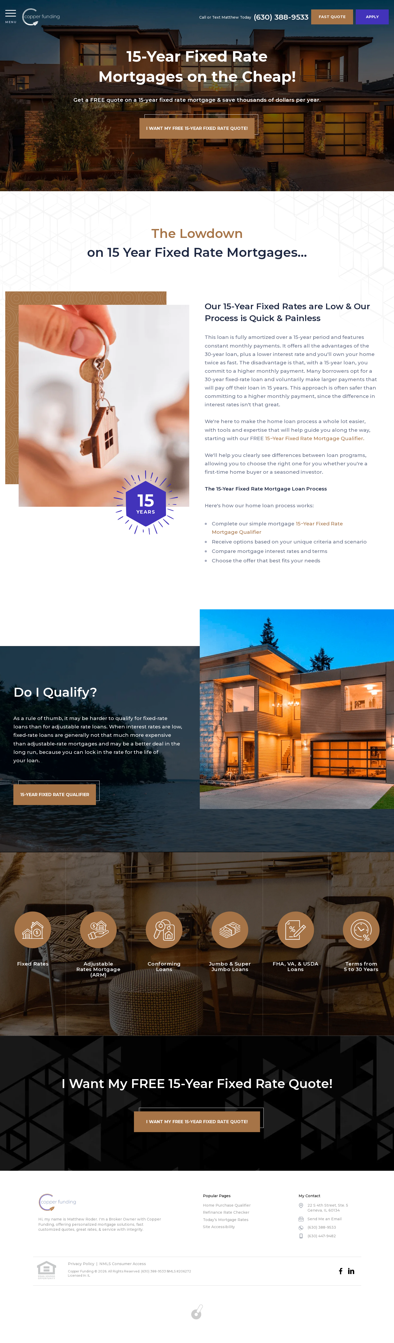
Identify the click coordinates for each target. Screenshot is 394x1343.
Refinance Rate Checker (226, 1212)
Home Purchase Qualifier (227, 1205)
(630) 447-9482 (321, 1236)
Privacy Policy (81, 1263)
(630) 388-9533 (281, 17)
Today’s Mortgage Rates (226, 1219)
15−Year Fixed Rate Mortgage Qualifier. (314, 438)
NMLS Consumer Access (122, 1263)
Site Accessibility (219, 1226)
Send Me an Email (324, 1219)
